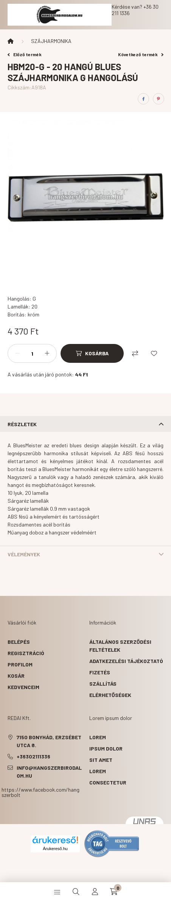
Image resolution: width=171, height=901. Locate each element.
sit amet (100, 760)
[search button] (76, 891)
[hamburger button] (57, 891)
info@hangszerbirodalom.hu (49, 771)
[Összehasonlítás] (135, 353)
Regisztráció (26, 653)
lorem (97, 737)
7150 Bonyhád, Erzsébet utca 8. (49, 741)
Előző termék (25, 54)
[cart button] (113, 891)
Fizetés (99, 672)
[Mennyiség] (32, 353)
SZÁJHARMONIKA (51, 41)
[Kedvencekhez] (154, 353)
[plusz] (47, 353)
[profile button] (95, 891)
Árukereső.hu (55, 848)
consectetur (107, 782)
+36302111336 (33, 756)
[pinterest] (158, 98)
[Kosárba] (92, 353)
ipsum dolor (106, 748)
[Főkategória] (11, 41)
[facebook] (143, 98)
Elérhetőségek (110, 695)
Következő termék (140, 54)
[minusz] (17, 353)
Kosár (16, 675)
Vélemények (24, 554)
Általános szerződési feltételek (120, 646)
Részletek (22, 424)
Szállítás (103, 683)
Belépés (19, 642)
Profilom (20, 664)
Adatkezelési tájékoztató (126, 661)
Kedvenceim (23, 687)
